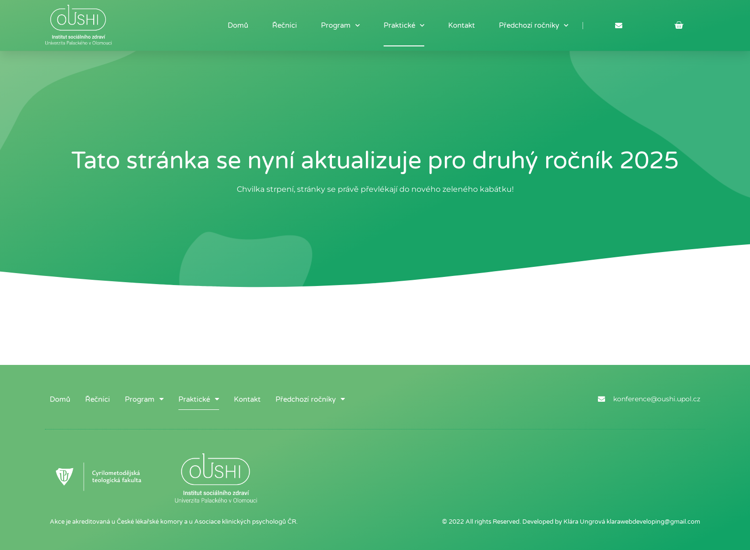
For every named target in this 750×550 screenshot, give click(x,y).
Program (340, 25)
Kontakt (461, 25)
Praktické (404, 25)
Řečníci (284, 25)
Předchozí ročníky (533, 25)
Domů (238, 25)
